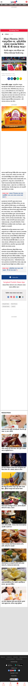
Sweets (13, 306)
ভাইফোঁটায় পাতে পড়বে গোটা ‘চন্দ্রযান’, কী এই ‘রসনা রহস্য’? (12, 269)
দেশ (20, 5)
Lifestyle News (6, 306)
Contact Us (9, 657)
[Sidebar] (1, 2)
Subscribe (15, 657)
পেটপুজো (7, 34)
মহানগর (11, 5)
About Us (3, 657)
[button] (8, 78)
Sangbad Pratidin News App (14, 282)
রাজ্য (16, 5)
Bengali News (6, 304)
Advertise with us (23, 657)
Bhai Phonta (14, 304)
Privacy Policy (19, 659)
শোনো (5, 5)
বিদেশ (24, 5)
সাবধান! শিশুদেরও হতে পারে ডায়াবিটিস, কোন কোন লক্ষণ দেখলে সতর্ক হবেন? (12, 195)
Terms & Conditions (10, 659)
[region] (14, 18)
